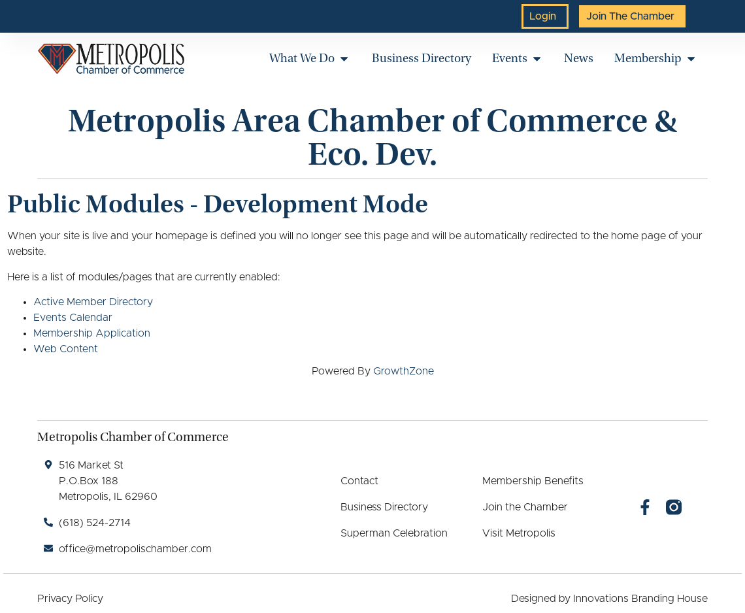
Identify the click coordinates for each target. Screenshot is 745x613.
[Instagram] (674, 507)
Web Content (65, 349)
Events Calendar (72, 317)
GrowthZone (403, 371)
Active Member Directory (93, 302)
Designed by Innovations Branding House (609, 598)
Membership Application (91, 333)
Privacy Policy (70, 598)
